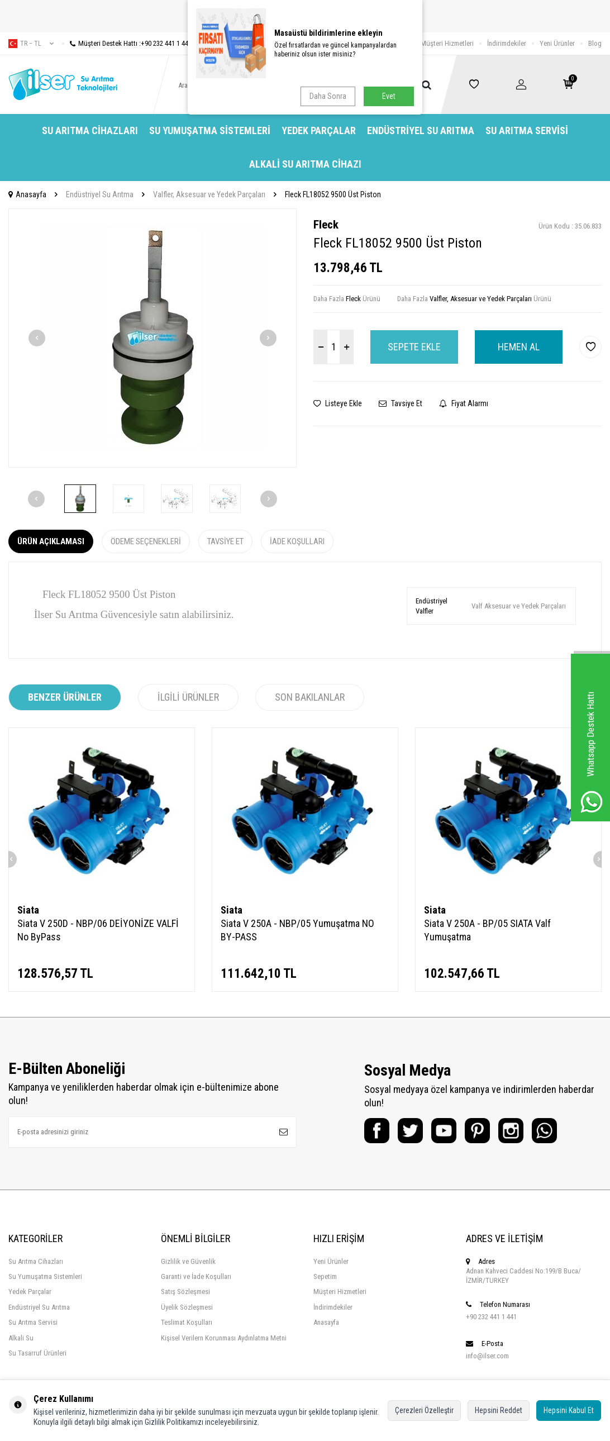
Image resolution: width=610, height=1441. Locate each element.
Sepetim (325, 1276)
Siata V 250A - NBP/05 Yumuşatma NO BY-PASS (297, 930)
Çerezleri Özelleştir (424, 1410)
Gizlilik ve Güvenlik (188, 1261)
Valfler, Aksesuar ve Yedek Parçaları (209, 194)
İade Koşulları (297, 541)
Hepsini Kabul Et (569, 1410)
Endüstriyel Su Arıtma (420, 130)
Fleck (326, 224)
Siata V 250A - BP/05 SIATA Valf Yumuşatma (487, 930)
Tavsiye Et (400, 403)
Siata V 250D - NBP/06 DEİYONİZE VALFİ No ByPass (98, 930)
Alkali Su (21, 1338)
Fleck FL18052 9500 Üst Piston (333, 194)
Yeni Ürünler (557, 43)
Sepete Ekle (414, 347)
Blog (595, 43)
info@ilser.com (487, 1356)
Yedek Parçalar (319, 130)
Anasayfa (27, 194)
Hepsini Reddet (498, 1410)
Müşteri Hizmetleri (447, 43)
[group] (152, 338)
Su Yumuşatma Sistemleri (209, 130)
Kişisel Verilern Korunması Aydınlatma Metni (224, 1338)
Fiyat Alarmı (463, 403)
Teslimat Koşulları (186, 1322)
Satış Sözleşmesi (185, 1291)
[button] (36, 338)
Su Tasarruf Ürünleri (37, 1353)
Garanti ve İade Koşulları (196, 1276)
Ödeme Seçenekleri (146, 541)
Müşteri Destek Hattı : (127, 43)
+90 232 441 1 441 (491, 1316)
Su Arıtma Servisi (526, 130)
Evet (388, 96)
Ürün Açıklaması (50, 541)
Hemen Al (519, 347)
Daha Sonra (327, 96)
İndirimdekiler (506, 43)
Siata (28, 910)
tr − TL (31, 43)
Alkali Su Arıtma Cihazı (305, 164)
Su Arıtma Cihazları (90, 130)
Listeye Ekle (337, 403)
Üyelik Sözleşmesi (187, 1307)
